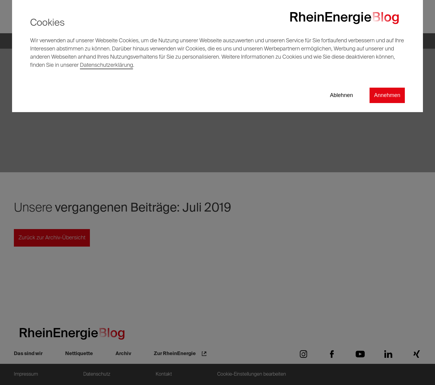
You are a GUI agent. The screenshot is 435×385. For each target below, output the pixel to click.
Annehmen (387, 95)
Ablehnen (341, 95)
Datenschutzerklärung (106, 65)
